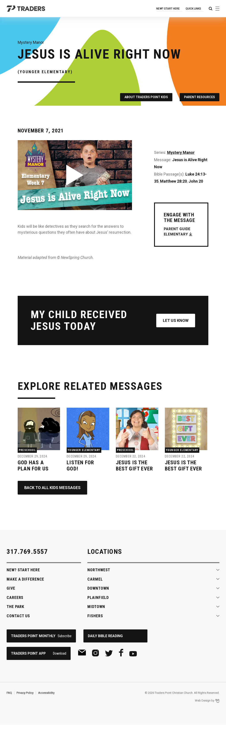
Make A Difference (25, 586)
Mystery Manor (181, 152)
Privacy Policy (25, 699)
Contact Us (18, 622)
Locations (104, 558)
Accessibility (46, 699)
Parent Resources (199, 97)
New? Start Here (168, 8)
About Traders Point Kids (146, 97)
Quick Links (193, 8)
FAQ (9, 699)
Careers (15, 604)
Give (11, 595)
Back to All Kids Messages (52, 494)
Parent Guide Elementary (177, 231)
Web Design (203, 707)
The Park (15, 613)
